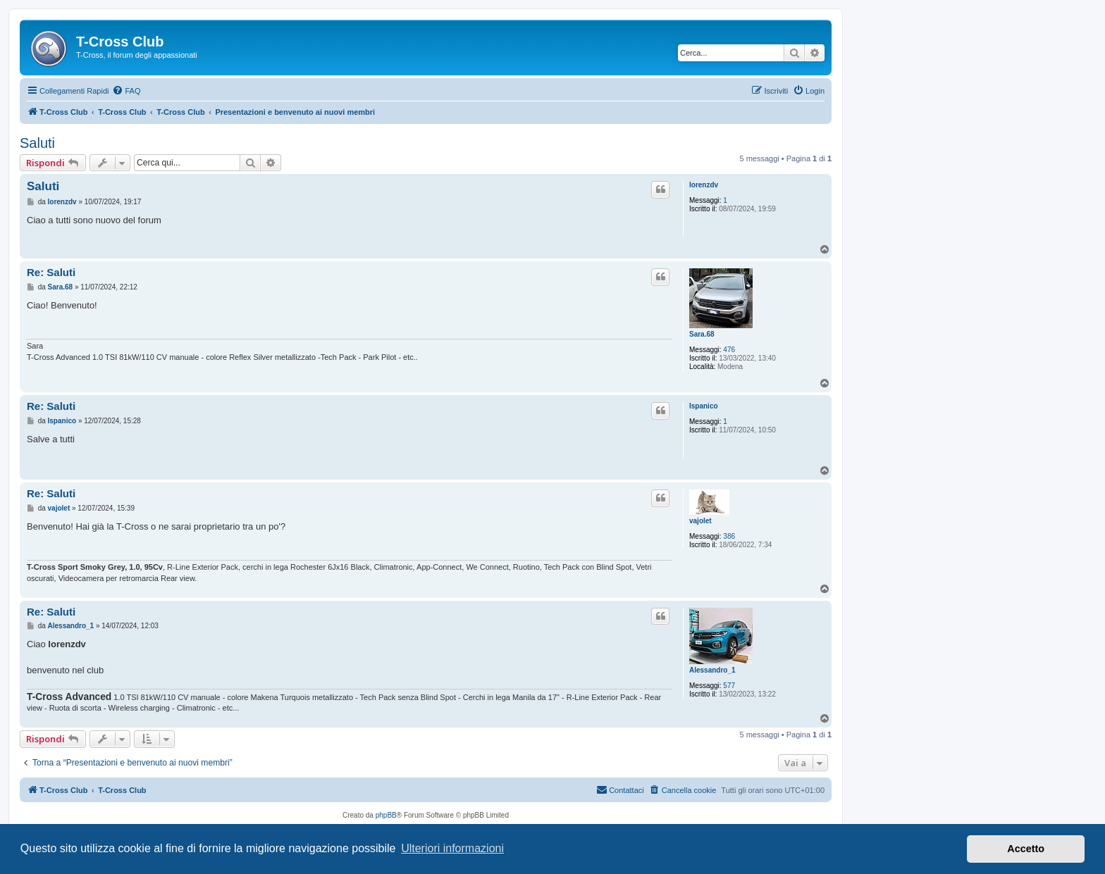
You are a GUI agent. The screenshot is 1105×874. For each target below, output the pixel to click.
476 (729, 350)
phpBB (386, 815)
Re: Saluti (51, 272)
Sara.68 (702, 334)
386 (729, 536)
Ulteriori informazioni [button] (452, 848)
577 (729, 685)
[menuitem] (126, 90)
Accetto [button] (1025, 848)
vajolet (700, 521)
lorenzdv (703, 185)
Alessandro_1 (712, 670)
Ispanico (703, 406)
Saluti (37, 143)
